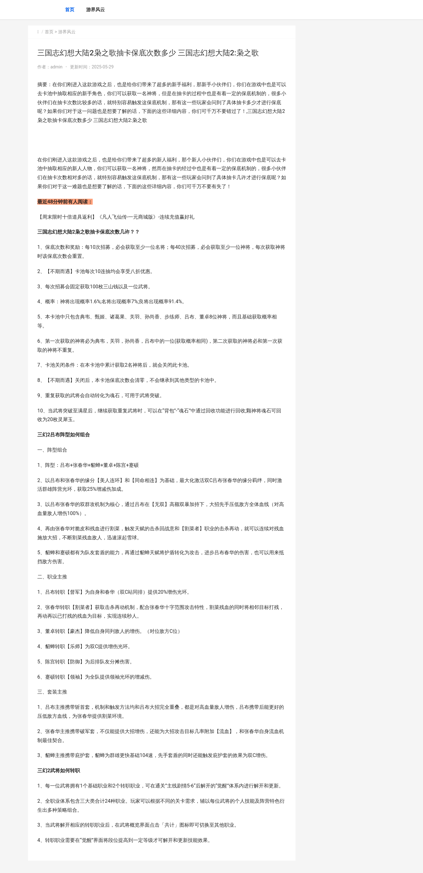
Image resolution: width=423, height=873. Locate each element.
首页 (69, 9)
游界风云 (95, 9)
